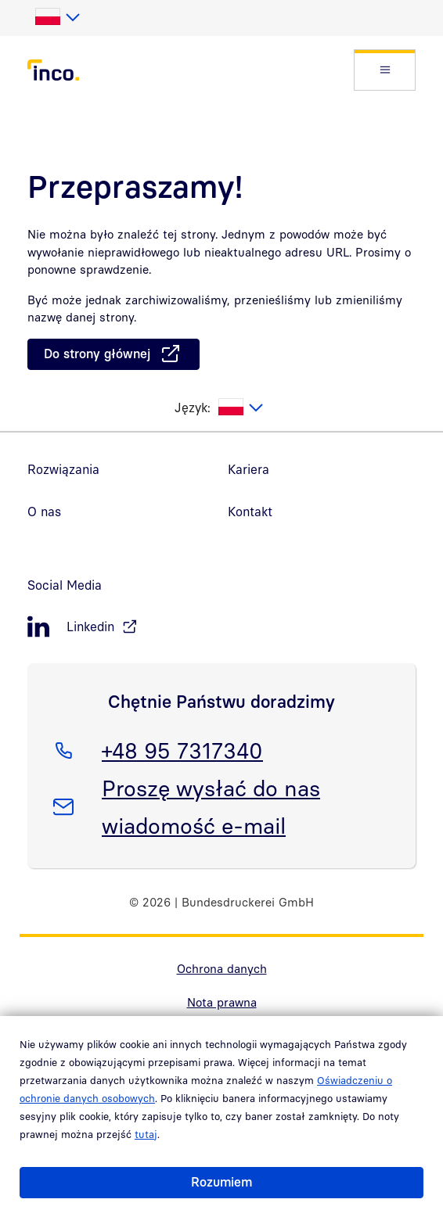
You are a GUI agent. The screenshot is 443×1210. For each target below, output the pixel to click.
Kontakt (250, 511)
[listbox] (56, 17)
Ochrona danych (222, 968)
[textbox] (56, 17)
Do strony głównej (97, 353)
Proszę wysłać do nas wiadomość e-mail (210, 804)
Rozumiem (221, 1182)
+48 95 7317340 (182, 747)
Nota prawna (222, 1002)
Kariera (248, 469)
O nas (44, 511)
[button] (385, 70)
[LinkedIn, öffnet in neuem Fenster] (221, 627)
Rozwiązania (63, 469)
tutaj (146, 1134)
